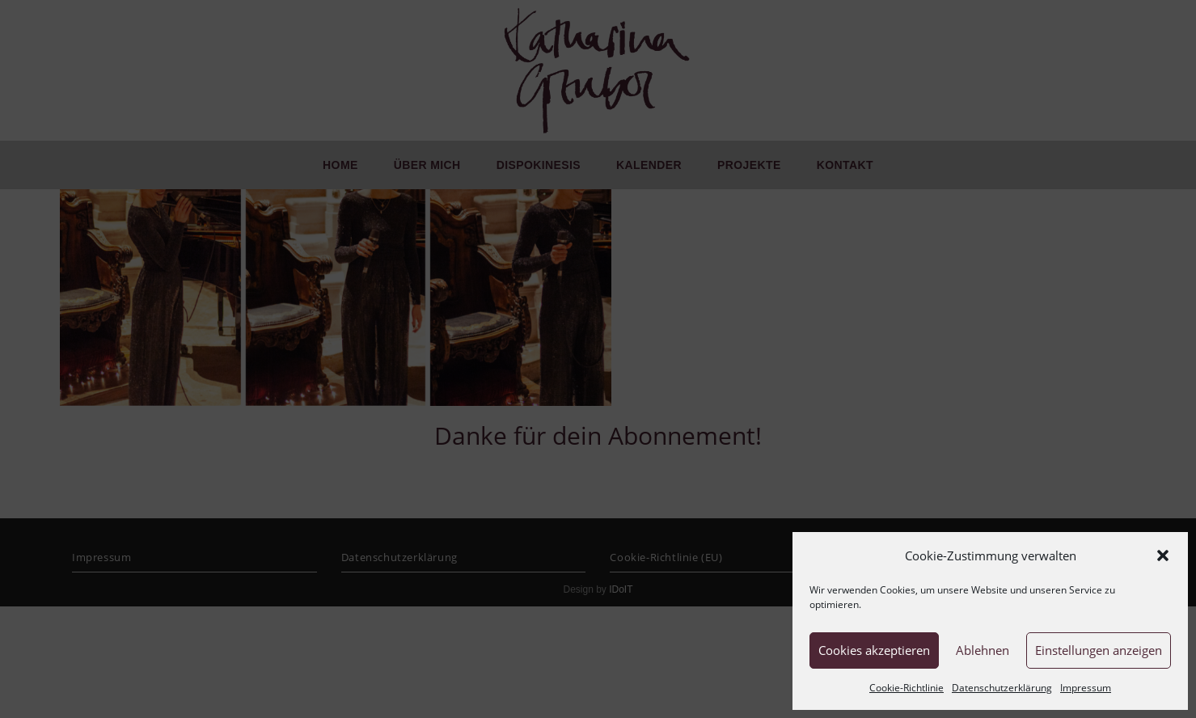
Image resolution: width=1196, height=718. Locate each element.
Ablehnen (982, 650)
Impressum (1085, 688)
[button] (1163, 555)
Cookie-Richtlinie (906, 688)
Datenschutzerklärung (1002, 688)
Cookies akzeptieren (874, 650)
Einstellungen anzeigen (1098, 650)
